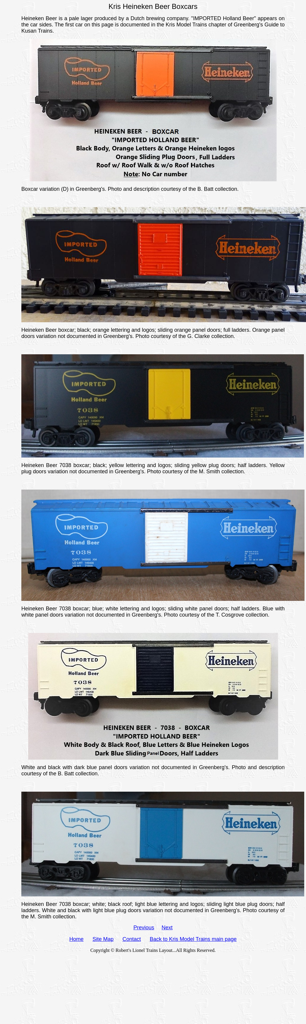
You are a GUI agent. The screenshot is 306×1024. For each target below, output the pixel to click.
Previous (143, 928)
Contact (131, 939)
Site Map (103, 939)
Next (167, 928)
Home (76, 939)
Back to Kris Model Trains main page (193, 939)
